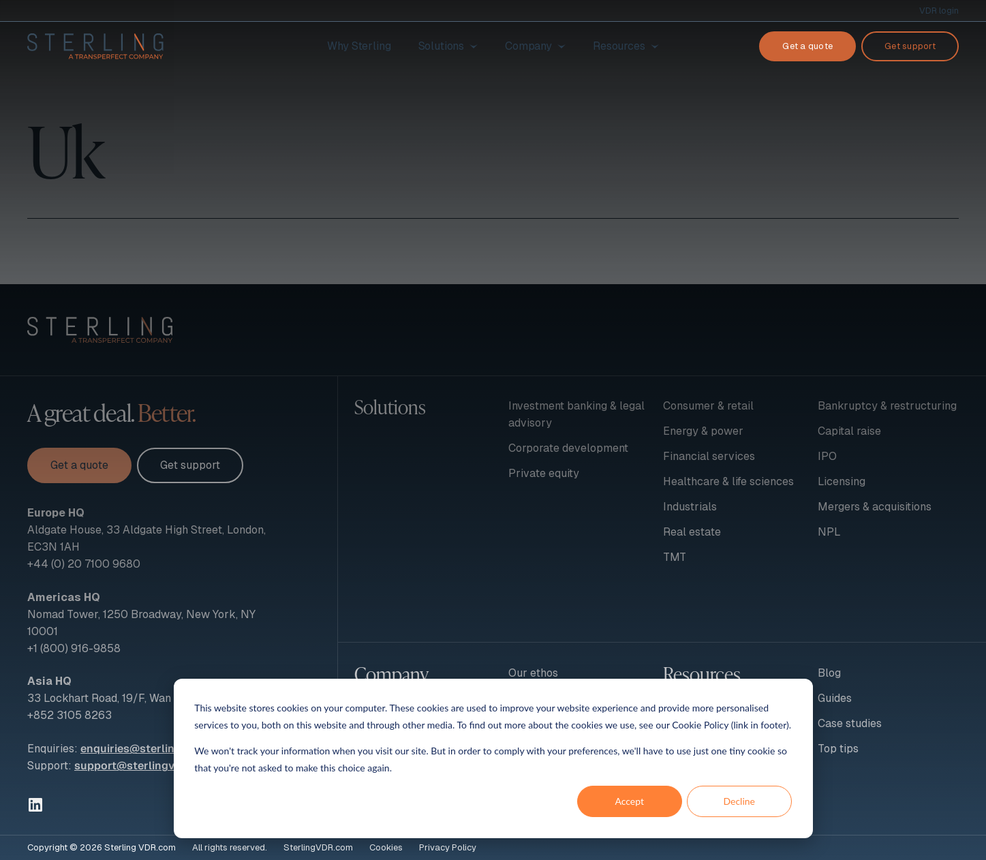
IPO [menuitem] (827, 456)
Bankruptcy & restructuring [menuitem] (887, 406)
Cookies (386, 847)
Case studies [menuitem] (850, 723)
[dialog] (493, 758)
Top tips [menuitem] (838, 748)
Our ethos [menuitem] (533, 673)
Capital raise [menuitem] (849, 431)
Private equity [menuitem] (543, 473)
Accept (629, 801)
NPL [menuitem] (829, 532)
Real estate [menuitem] (692, 532)
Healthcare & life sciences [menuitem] (728, 481)
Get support (910, 46)
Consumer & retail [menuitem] (708, 406)
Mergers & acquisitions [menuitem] (874, 507)
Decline (739, 801)
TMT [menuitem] (674, 557)
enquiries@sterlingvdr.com (152, 748)
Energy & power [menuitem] (703, 431)
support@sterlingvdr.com (142, 765)
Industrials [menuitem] (690, 507)
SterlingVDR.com (318, 847)
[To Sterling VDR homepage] (95, 46)
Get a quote (807, 46)
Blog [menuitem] (829, 673)
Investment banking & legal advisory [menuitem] (576, 414)
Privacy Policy (447, 847)
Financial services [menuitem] (709, 456)
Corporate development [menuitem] (568, 448)
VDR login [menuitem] (939, 10)
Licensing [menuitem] (841, 481)
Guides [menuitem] (835, 698)
